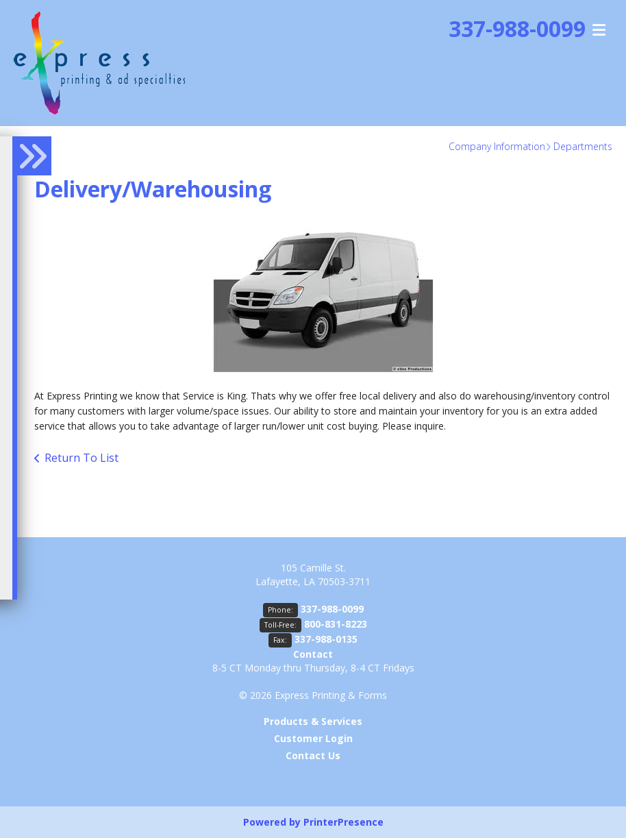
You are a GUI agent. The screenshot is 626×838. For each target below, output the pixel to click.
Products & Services (313, 721)
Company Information (497, 146)
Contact (313, 654)
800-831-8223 (335, 623)
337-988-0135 (326, 638)
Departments (582, 146)
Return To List (81, 457)
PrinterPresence (343, 821)
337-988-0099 (332, 608)
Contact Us (313, 755)
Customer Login (313, 738)
